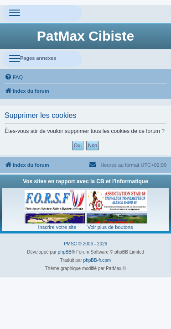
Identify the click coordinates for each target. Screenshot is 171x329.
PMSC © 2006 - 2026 (85, 243)
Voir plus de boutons (110, 227)
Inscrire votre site (57, 227)
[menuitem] (14, 77)
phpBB (65, 252)
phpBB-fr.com (97, 260)
